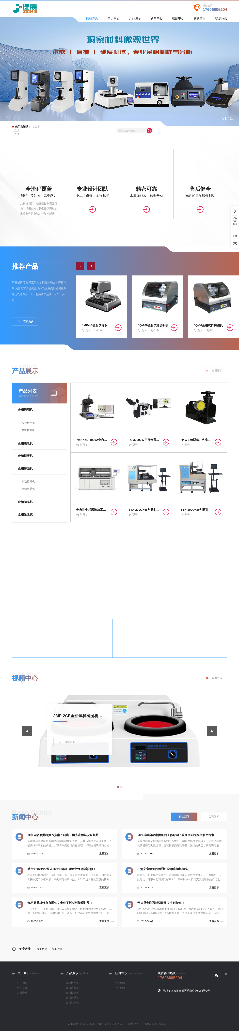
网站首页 (92, 19)
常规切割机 (28, 422)
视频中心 (178, 19)
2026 (16, 130)
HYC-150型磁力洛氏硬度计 (197, 440)
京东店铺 (55, 948)
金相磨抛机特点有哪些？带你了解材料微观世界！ (60, 902)
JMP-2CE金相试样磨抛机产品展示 (79, 716)
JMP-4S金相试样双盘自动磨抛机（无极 (97, 325)
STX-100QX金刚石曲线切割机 (197, 509)
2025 (36, 126)
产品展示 (135, 19)
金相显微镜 (25, 514)
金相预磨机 (25, 456)
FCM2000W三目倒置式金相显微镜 (144, 440)
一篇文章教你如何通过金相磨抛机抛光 (162, 869)
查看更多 (25, 321)
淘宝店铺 (42, 948)
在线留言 (200, 19)
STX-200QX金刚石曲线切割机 (144, 509)
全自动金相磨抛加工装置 (92, 509)
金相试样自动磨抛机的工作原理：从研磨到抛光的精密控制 (175, 835)
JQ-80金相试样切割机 (208, 325)
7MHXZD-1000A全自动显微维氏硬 (92, 440)
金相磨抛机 (25, 468)
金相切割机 (25, 409)
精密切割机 (28, 430)
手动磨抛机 (28, 481)
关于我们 (113, 19)
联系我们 (221, 19)
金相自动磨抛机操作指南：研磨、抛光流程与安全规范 (63, 835)
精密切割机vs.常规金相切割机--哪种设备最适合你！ (61, 869)
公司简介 (22, 982)
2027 (16, 134)
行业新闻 (119, 982)
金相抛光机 (25, 502)
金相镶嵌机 (25, 443)
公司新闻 (119, 987)
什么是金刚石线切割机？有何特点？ (161, 902)
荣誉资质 (22, 992)
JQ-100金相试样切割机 (153, 325)
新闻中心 (156, 19)
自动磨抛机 (28, 488)
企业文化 (22, 987)
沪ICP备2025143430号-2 (156, 1023)
